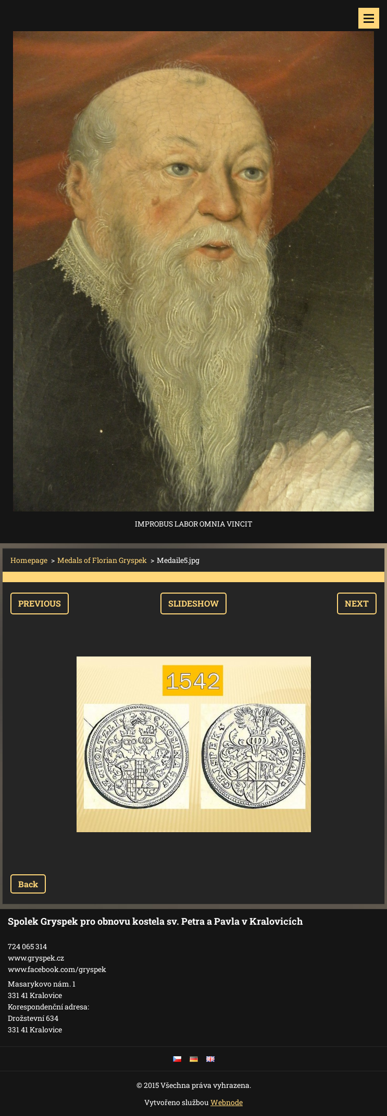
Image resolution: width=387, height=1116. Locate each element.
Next (357, 603)
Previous (39, 603)
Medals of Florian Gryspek (102, 560)
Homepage (28, 560)
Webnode (226, 1102)
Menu (368, 18)
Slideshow (193, 603)
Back (28, 883)
